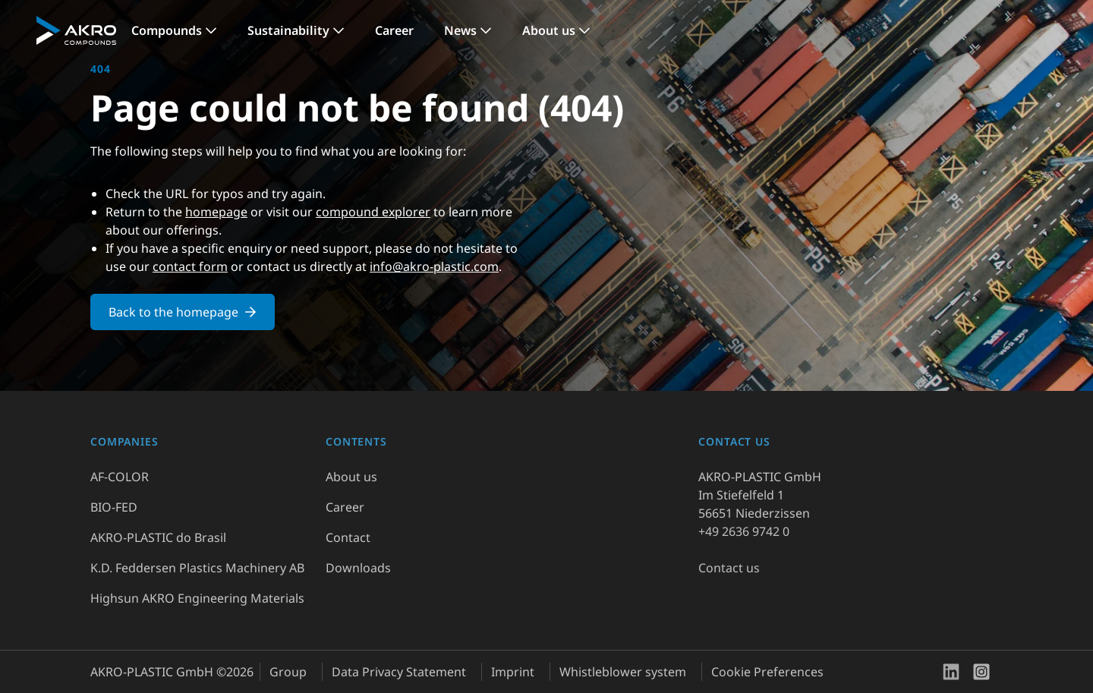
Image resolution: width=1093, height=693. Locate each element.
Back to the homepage (183, 312)
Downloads (358, 567)
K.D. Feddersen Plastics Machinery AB (197, 567)
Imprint (512, 671)
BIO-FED (113, 507)
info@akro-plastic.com (434, 266)
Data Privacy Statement (399, 671)
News (460, 30)
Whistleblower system (622, 671)
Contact (348, 537)
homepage (216, 211)
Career (394, 30)
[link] (174, 30)
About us (548, 30)
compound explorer (373, 211)
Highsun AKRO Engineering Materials (197, 598)
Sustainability (288, 30)
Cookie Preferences (767, 671)
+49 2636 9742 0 (743, 531)
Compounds (166, 30)
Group (288, 671)
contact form (190, 266)
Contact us (729, 567)
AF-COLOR (119, 476)
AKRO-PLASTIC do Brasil (158, 537)
